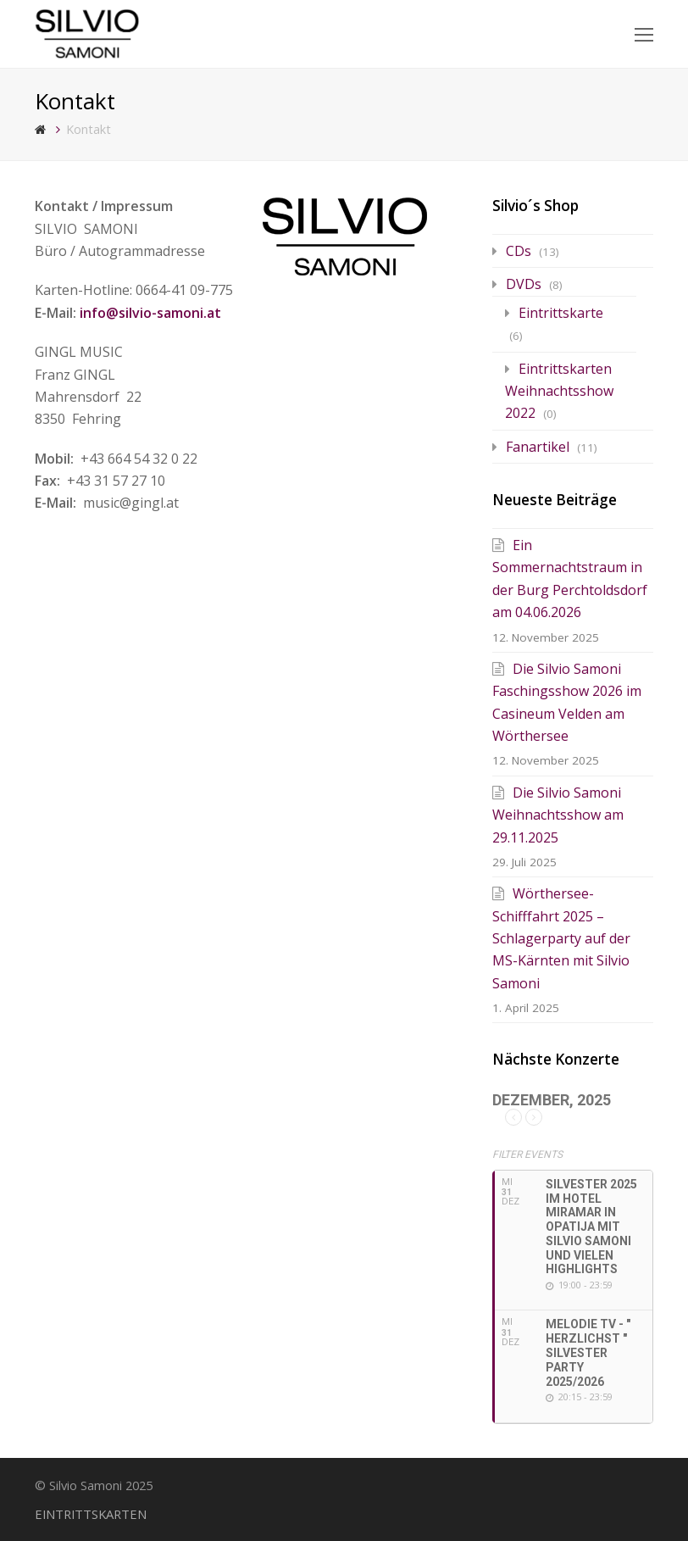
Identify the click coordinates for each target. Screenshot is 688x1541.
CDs (518, 251)
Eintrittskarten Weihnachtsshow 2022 (559, 391)
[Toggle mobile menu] (644, 34)
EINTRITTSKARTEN (91, 1513)
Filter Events (527, 1154)
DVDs (523, 284)
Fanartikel (537, 446)
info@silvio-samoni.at (150, 312)
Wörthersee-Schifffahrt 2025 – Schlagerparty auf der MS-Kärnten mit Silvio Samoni (561, 938)
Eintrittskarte (561, 312)
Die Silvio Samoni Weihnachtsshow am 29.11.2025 (558, 815)
